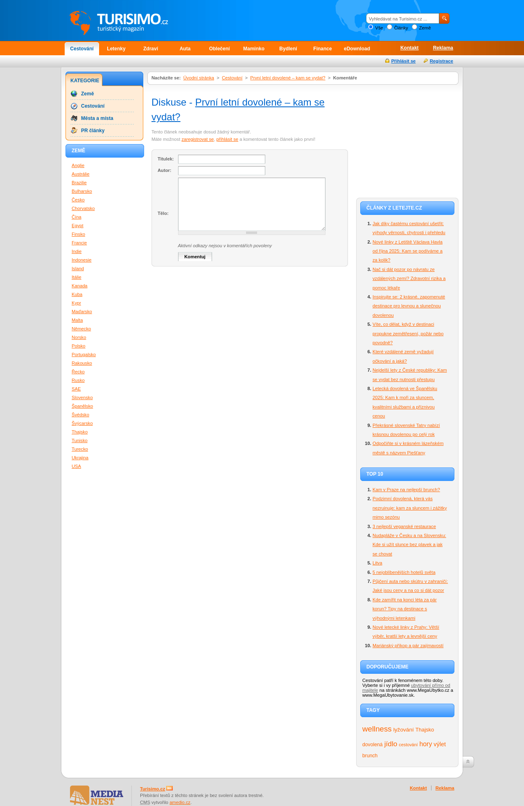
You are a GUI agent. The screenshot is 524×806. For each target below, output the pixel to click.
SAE (76, 388)
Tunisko (80, 440)
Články (401, 27)
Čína (76, 216)
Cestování (81, 49)
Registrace (441, 61)
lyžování (403, 730)
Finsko (78, 234)
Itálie (76, 277)
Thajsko (425, 730)
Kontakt (409, 48)
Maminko (253, 49)
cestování (408, 744)
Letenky (116, 49)
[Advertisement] (407, 140)
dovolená (372, 744)
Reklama (443, 48)
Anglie (78, 165)
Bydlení (288, 49)
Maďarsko (82, 311)
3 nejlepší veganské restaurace (404, 526)
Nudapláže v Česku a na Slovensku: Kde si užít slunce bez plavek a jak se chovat (409, 544)
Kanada (80, 285)
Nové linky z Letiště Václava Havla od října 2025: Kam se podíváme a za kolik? (408, 251)
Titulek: (166, 158)
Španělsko (82, 406)
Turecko (80, 449)
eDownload (357, 49)
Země (425, 27)
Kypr (76, 302)
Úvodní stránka (198, 77)
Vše (379, 27)
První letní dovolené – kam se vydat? (287, 77)
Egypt (78, 225)
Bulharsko (82, 191)
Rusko (78, 380)
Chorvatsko (83, 208)
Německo (81, 328)
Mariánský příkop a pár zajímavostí (408, 645)
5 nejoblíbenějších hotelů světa (404, 572)
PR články (92, 130)
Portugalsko (84, 354)
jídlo (391, 744)
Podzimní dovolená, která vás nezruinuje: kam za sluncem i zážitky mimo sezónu (410, 507)
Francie (79, 242)
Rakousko (82, 363)
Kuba (77, 294)
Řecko (78, 371)
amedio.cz (179, 802)
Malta (77, 320)
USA (76, 466)
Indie (76, 251)
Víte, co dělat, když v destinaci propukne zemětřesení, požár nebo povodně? (408, 333)
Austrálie (81, 174)
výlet (440, 744)
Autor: (165, 170)
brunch (369, 756)
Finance (322, 49)
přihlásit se (227, 139)
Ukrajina (80, 457)
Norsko (79, 337)
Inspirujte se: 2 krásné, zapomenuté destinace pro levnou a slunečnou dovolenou (409, 306)
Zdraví (150, 49)
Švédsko (80, 414)
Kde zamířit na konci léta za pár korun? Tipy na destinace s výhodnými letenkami (405, 609)
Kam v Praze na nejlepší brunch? (406, 489)
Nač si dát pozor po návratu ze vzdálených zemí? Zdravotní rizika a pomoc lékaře (409, 278)
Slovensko (82, 397)
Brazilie (79, 182)
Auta (185, 49)
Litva (377, 562)
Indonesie (82, 259)
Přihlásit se (403, 61)
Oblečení (219, 49)
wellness (377, 729)
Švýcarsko (82, 423)
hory (426, 744)
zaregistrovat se (197, 139)
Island (78, 268)
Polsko (79, 345)
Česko (78, 199)
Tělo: (163, 213)
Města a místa (97, 118)
